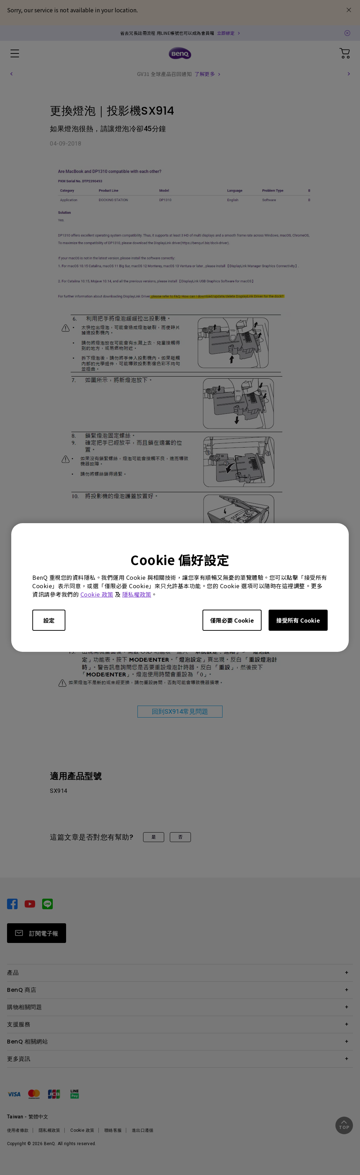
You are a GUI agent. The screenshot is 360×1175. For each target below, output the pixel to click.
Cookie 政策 (97, 594)
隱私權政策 (137, 594)
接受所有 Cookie (298, 620)
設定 (48, 620)
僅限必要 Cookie (232, 620)
